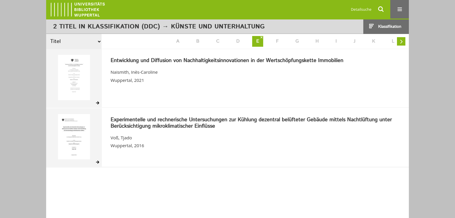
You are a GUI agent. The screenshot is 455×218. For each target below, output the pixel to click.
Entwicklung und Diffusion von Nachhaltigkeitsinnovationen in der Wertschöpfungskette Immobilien (227, 61)
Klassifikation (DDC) (124, 26)
